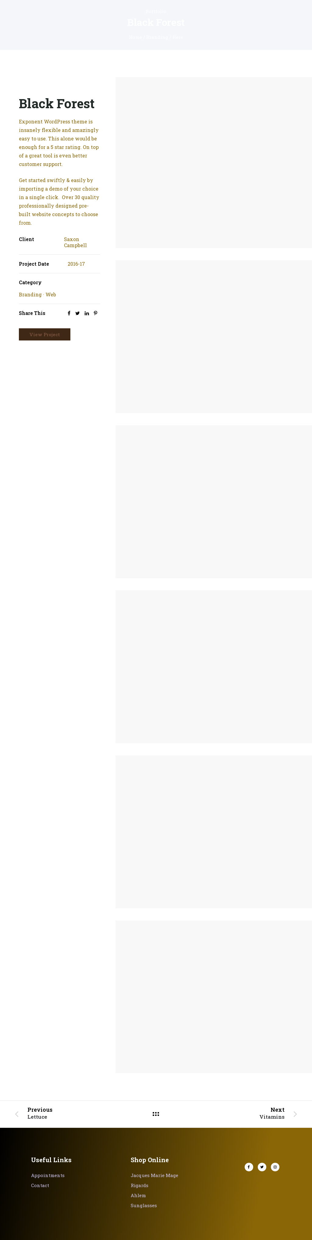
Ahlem (138, 1195)
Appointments (48, 1175)
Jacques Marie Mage (154, 1175)
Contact (40, 1185)
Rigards (139, 1185)
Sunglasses (144, 1205)
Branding (157, 37)
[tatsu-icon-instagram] (275, 1167)
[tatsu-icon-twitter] (263, 1167)
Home (135, 37)
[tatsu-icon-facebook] (250, 1167)
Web (50, 294)
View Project (44, 334)
